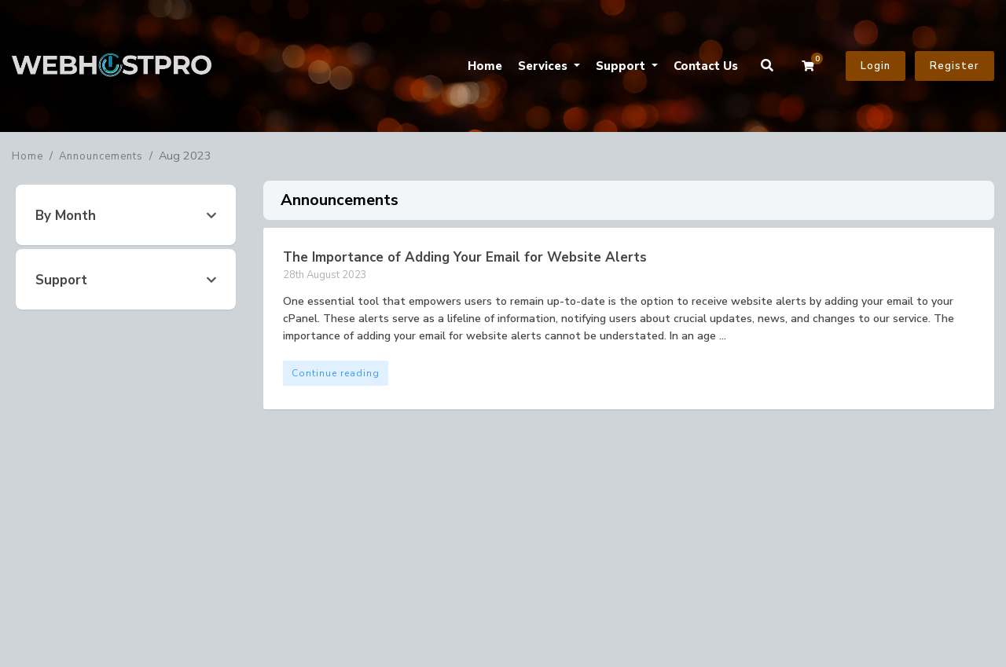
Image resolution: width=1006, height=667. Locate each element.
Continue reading (336, 373)
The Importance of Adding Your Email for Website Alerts (465, 257)
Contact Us (706, 66)
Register (954, 66)
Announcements (101, 156)
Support (622, 66)
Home (485, 66)
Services (544, 66)
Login (875, 66)
